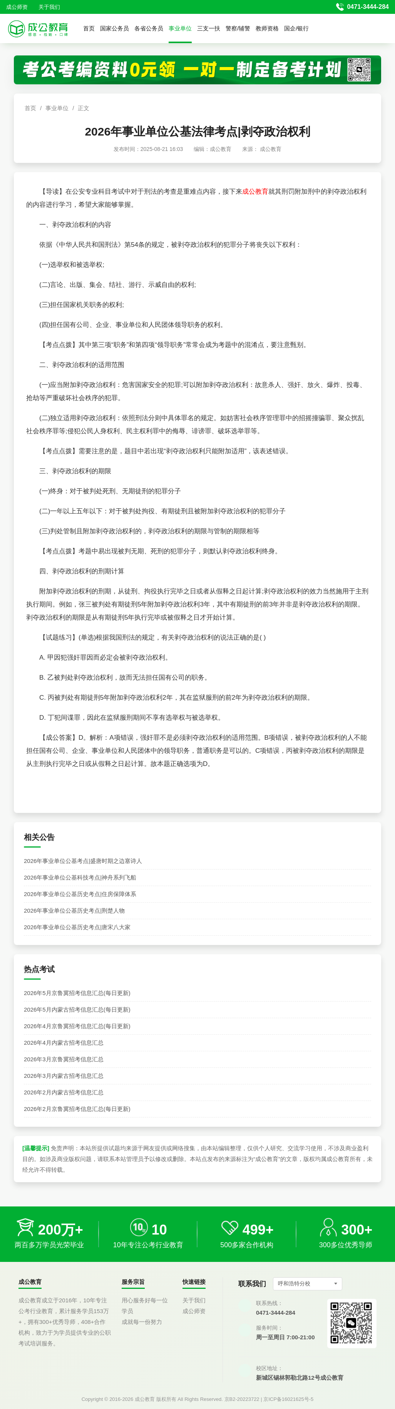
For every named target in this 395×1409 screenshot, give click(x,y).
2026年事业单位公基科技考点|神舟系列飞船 (80, 877)
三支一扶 (208, 28)
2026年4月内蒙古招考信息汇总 (64, 1042)
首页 (89, 28)
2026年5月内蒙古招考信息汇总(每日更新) (77, 1009)
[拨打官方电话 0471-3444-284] (362, 7)
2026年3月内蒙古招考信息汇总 (64, 1075)
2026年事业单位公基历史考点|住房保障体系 (80, 894)
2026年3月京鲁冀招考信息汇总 (64, 1059)
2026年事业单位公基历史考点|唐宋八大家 (77, 927)
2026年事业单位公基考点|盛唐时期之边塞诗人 (83, 861)
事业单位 (180, 28)
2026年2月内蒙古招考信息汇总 (64, 1092)
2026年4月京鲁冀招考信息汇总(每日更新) (77, 1026)
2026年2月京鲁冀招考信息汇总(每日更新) (77, 1109)
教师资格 (267, 28)
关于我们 (49, 7)
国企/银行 (296, 28)
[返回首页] (38, 28)
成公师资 (17, 7)
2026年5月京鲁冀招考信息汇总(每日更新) (77, 993)
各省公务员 (148, 28)
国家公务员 (114, 28)
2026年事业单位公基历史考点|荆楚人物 (74, 910)
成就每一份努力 (142, 1322)
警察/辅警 (238, 28)
